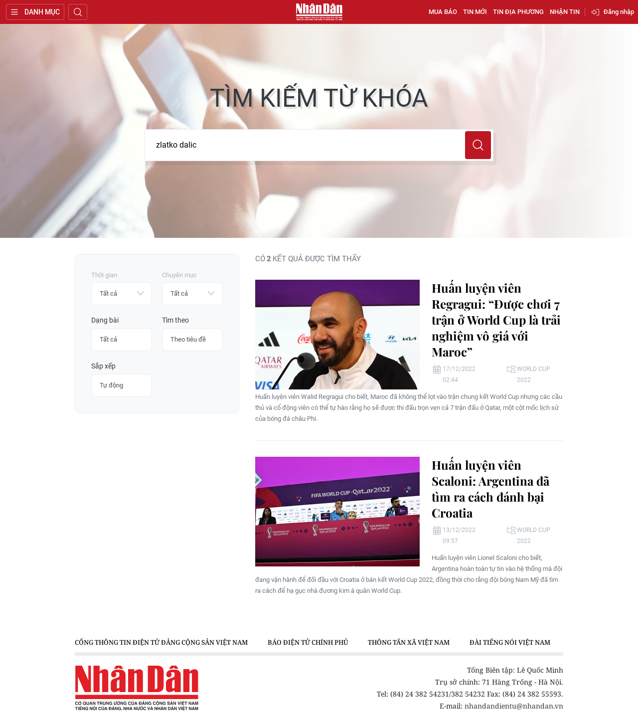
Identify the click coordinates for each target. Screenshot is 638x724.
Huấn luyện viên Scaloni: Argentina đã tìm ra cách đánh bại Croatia (490, 489)
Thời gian (104, 275)
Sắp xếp (103, 366)
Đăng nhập (619, 11)
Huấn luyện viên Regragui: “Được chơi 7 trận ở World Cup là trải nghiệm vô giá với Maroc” (496, 320)
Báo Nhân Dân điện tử (319, 12)
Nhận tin (565, 11)
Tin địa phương (518, 11)
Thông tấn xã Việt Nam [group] (409, 642)
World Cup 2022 (533, 374)
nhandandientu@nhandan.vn (514, 706)
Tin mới (475, 11)
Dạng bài (105, 320)
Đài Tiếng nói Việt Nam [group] (510, 642)
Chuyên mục (179, 275)
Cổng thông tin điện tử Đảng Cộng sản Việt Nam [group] (161, 642)
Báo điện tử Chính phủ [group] (308, 642)
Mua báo (443, 11)
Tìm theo (175, 320)
